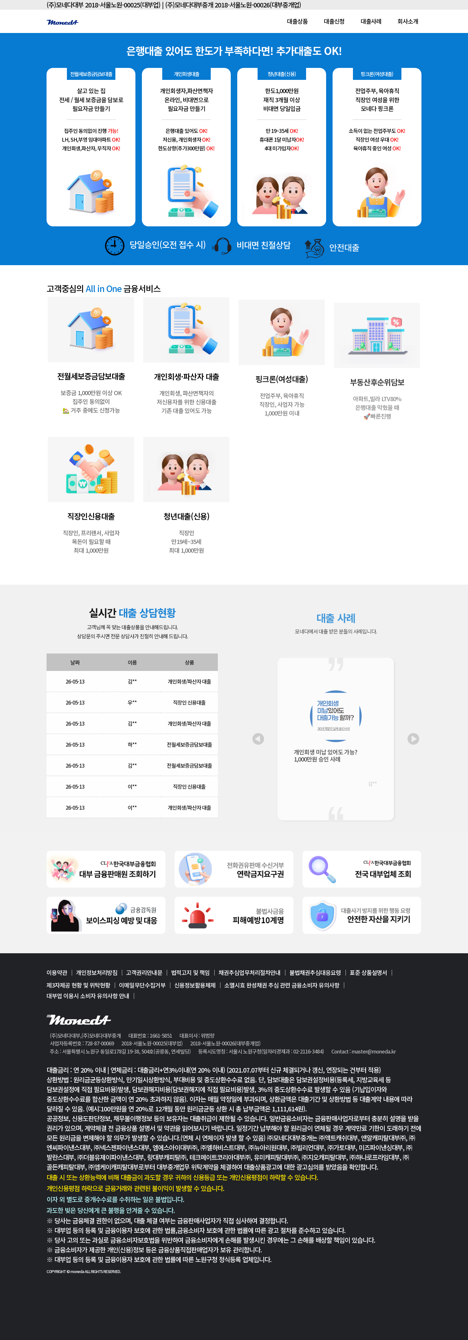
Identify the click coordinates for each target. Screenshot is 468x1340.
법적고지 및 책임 (190, 973)
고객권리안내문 (144, 973)
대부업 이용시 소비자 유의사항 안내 (88, 996)
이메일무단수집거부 (142, 985)
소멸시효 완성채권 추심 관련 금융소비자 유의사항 (281, 985)
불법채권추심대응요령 (315, 973)
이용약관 (57, 973)
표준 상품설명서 (368, 973)
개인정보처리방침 (96, 973)
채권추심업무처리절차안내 (249, 973)
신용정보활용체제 (195, 985)
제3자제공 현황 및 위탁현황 (78, 985)
